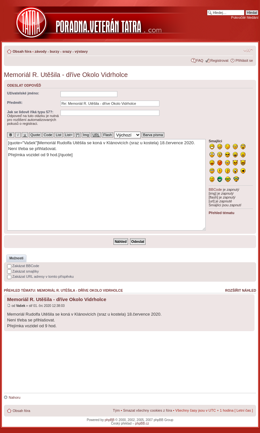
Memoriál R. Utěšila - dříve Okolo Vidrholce (66, 74)
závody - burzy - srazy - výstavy (61, 51)
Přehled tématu (221, 213)
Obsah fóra (22, 51)
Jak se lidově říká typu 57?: (30, 112)
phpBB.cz (142, 423)
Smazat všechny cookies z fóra (147, 410)
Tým (116, 410)
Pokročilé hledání (244, 17)
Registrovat (220, 60)
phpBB (109, 420)
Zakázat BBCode (23, 266)
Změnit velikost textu (248, 50)
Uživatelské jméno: (23, 93)
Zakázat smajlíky (23, 271)
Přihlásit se (244, 60)
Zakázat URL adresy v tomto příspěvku (40, 276)
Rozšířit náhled (240, 290)
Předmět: (15, 102)
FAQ (199, 60)
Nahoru (14, 397)
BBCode (215, 189)
